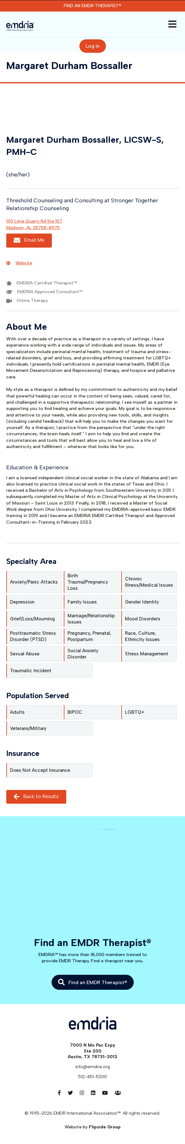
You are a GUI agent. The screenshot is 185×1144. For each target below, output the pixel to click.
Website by (93, 1127)
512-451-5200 (92, 1076)
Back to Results (36, 796)
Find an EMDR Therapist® (92, 5)
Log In (93, 46)
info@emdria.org (92, 1066)
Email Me (29, 240)
